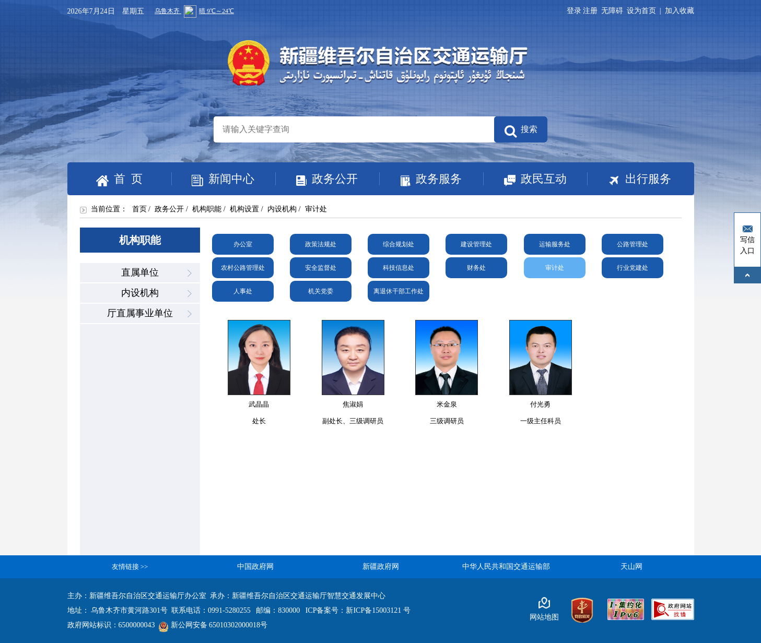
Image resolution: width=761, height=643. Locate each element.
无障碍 (612, 11)
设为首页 (641, 11)
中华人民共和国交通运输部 (506, 566)
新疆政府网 (380, 566)
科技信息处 (398, 267)
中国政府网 (255, 566)
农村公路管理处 (243, 267)
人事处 (242, 291)
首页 (139, 209)
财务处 (476, 267)
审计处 (554, 267)
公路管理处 (632, 244)
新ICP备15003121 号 (378, 610)
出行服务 (629, 179)
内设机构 (282, 209)
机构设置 (244, 209)
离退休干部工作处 (398, 291)
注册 (592, 11)
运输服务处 (554, 244)
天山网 (631, 566)
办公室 (242, 244)
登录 (574, 11)
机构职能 (206, 209)
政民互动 (525, 179)
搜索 (520, 131)
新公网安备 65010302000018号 (213, 625)
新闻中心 (213, 179)
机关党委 (320, 291)
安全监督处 (320, 267)
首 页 (119, 179)
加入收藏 (679, 11)
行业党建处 (632, 267)
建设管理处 (476, 244)
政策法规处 (320, 244)
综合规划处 (398, 244)
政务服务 (420, 179)
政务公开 (316, 179)
